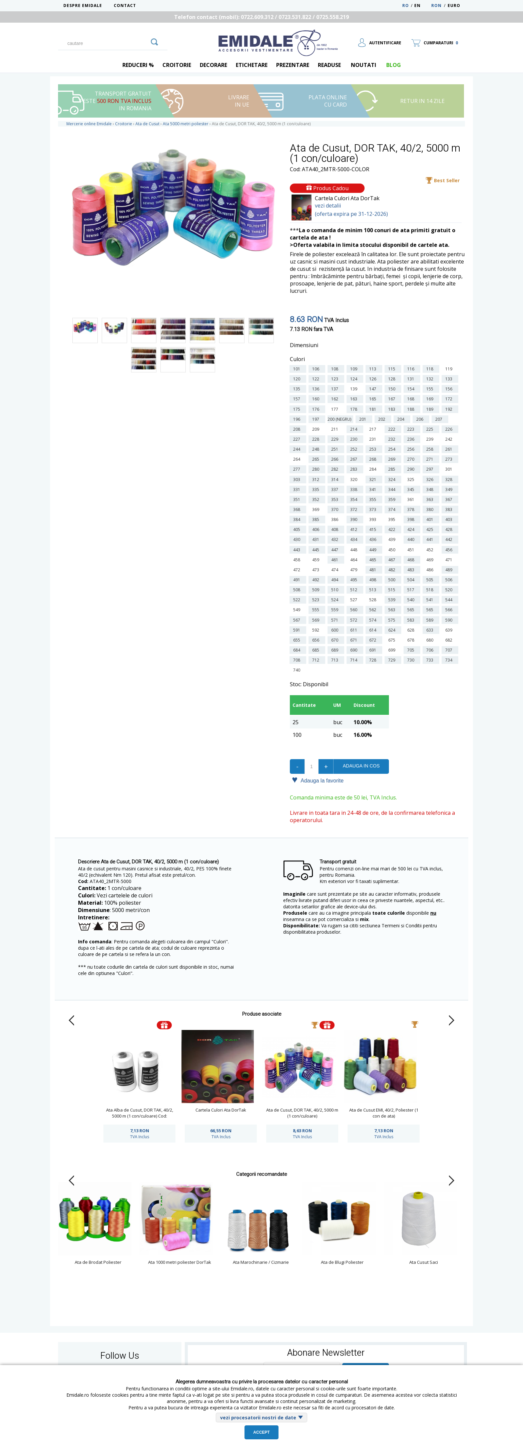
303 (297, 479)
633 (430, 630)
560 (354, 610)
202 (382, 419)
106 (316, 369)
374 (392, 509)
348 (430, 489)
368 (297, 509)
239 (430, 439)
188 (411, 409)
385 (316, 519)
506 (449, 580)
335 (316, 489)
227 (297, 439)
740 (297, 670)
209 (316, 429)
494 (335, 580)
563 (392, 610)
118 (430, 369)
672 (373, 640)
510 (335, 590)
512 (354, 590)
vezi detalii (328, 205)
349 (449, 489)
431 (316, 539)
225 (430, 429)
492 (316, 580)
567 (297, 620)
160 (316, 399)
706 (430, 650)
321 (373, 479)
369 (316, 509)
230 (354, 439)
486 (430, 570)
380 (430, 509)
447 (335, 550)
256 (411, 449)
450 (392, 550)
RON (436, 5)
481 (373, 570)
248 (316, 449)
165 (373, 399)
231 (373, 439)
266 (335, 459)
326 (430, 479)
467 (392, 560)
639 (449, 630)
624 (392, 630)
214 (354, 429)
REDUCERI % (138, 65)
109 (354, 369)
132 (430, 379)
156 (449, 389)
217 (373, 429)
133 (449, 379)
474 (335, 570)
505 (430, 580)
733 (430, 660)
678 (411, 640)
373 (373, 509)
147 (373, 389)
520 (449, 590)
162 (335, 399)
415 (373, 529)
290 (411, 469)
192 (449, 409)
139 (354, 389)
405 (297, 529)
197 (316, 419)
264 (297, 459)
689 (335, 650)
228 (316, 439)
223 (411, 429)
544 (449, 600)
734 (449, 660)
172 (449, 399)
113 (373, 369)
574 (373, 620)
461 (335, 560)
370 (335, 509)
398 (411, 519)
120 (297, 379)
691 (373, 650)
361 (411, 499)
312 (316, 479)
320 (354, 479)
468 (411, 560)
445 (316, 550)
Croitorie (176, 65)
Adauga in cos (361, 765)
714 (354, 660)
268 (373, 459)
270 (411, 459)
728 (373, 660)
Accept (261, 1432)
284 (373, 469)
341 (373, 489)
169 (430, 399)
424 (411, 529)
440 (411, 539)
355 (373, 499)
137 (335, 389)
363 (430, 499)
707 (449, 650)
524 (335, 600)
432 (335, 539)
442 (449, 539)
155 (430, 389)
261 (449, 449)
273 (449, 459)
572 (354, 620)
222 (392, 429)
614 (373, 630)
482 (392, 570)
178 (354, 409)
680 (430, 640)
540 (411, 600)
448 (354, 550)
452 (430, 550)
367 (449, 499)
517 (411, 590)
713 (335, 660)
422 (392, 529)
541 (430, 600)
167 (392, 399)
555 (316, 610)
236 (411, 439)
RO (405, 5)
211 (335, 429)
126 (373, 379)
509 (316, 590)
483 (411, 570)
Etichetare (252, 65)
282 (335, 469)
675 (392, 640)
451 (411, 550)
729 (392, 660)
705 (411, 650)
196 (297, 419)
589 (430, 620)
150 (392, 389)
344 (392, 489)
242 (449, 439)
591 (297, 630)
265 (316, 459)
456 (449, 550)
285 (392, 469)
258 (430, 449)
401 (430, 519)
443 (297, 550)
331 (297, 489)
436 (373, 539)
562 (373, 610)
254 (392, 449)
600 (335, 630)
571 (335, 620)
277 (297, 469)
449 (373, 550)
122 (316, 379)
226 (449, 429)
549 (297, 610)
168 (411, 399)
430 (297, 539)
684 (297, 650)
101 (297, 369)
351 (297, 499)
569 (316, 620)
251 (335, 449)
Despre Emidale (82, 5)
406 (316, 529)
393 (373, 519)
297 (430, 469)
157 (297, 399)
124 (354, 379)
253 (373, 449)
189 (430, 409)
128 (392, 379)
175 (297, 409)
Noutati (363, 65)
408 (335, 529)
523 (316, 600)
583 (411, 620)
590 (449, 620)
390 (354, 519)
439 (392, 539)
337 (335, 489)
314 (335, 479)
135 (297, 389)
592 (316, 630)
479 (354, 570)
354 (354, 499)
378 (411, 509)
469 (430, 560)
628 (411, 630)
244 (297, 449)
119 (449, 369)
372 (354, 509)
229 (335, 439)
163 (354, 399)
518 (430, 590)
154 (411, 389)
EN (422, 5)
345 (411, 489)
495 (354, 580)
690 (354, 650)
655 (297, 640)
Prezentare (292, 65)
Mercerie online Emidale (89, 124)
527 (354, 600)
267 (354, 459)
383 (449, 509)
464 (354, 560)
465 (373, 560)
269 (392, 459)
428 (449, 529)
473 (316, 570)
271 (430, 459)
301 (449, 469)
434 (354, 539)
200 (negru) (340, 419)
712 (316, 660)
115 (392, 369)
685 (316, 650)
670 (335, 640)
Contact (125, 5)
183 (392, 409)
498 (373, 580)
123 (335, 379)
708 (297, 660)
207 (439, 419)
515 (392, 590)
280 (316, 469)
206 (420, 419)
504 (411, 580)
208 (297, 429)
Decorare (213, 65)
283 (354, 469)
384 (297, 519)
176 (316, 409)
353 (335, 499)
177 (335, 409)
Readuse (329, 65)
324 (392, 479)
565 (411, 610)
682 (449, 640)
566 (449, 610)
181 (373, 409)
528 (373, 600)
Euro (454, 5)
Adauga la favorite (318, 780)
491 (297, 580)
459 (316, 560)
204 (401, 419)
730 (411, 660)
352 (316, 499)
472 (297, 570)
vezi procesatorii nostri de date (258, 1417)
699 (392, 650)
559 (335, 610)
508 (297, 590)
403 (449, 519)
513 (373, 590)
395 (392, 519)
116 (411, 369)
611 (354, 630)
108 (335, 369)
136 (316, 389)
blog (393, 65)
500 (392, 580)
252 (354, 449)
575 (392, 620)
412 (354, 529)
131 (411, 379)
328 (449, 479)
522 (297, 600)
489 (449, 570)
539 (392, 600)
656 (316, 640)
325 (411, 479)
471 (449, 560)
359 (392, 499)
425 (430, 529)
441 (430, 539)
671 (354, 640)
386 (335, 519)
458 (297, 560)
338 (354, 489)
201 (363, 419)
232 (392, 439)
